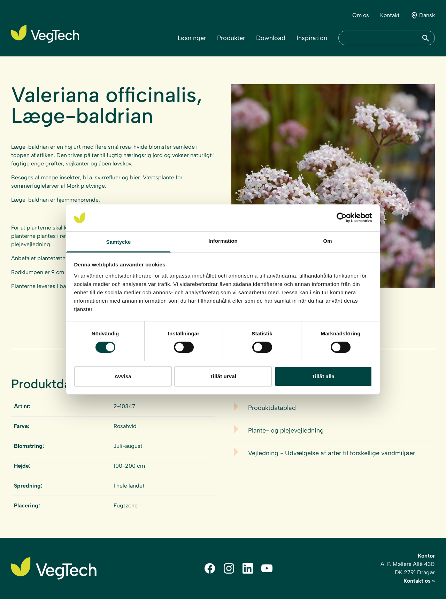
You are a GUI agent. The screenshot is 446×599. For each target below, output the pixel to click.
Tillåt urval (223, 376)
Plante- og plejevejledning (286, 430)
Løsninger (192, 38)
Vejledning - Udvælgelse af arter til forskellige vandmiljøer (331, 453)
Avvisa (122, 376)
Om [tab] (327, 241)
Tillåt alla (323, 376)
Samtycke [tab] (118, 242)
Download (270, 38)
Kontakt (390, 15)
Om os (360, 15)
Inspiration (312, 38)
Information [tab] (223, 241)
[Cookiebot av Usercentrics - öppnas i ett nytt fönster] (341, 217)
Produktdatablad (272, 408)
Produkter (231, 38)
